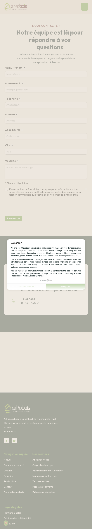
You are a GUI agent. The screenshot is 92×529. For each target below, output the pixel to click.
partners (27, 248)
